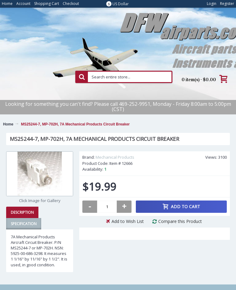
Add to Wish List (128, 221)
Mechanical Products (115, 157)
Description (22, 212)
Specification (24, 223)
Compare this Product (180, 221)
